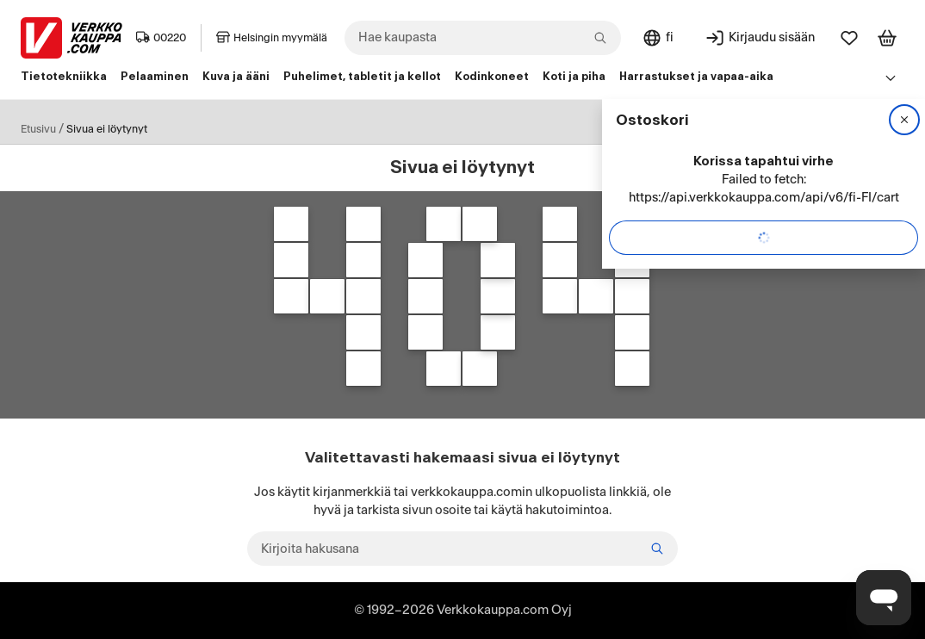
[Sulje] (904, 119)
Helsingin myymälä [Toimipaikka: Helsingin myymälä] (271, 38)
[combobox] (483, 38)
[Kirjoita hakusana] (462, 548)
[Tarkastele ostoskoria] (887, 38)
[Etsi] (657, 548)
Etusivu (38, 129)
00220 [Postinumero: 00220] (161, 38)
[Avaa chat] (883, 597)
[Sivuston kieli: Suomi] (657, 38)
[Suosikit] (849, 38)
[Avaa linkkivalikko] (890, 77)
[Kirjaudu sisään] (760, 38)
